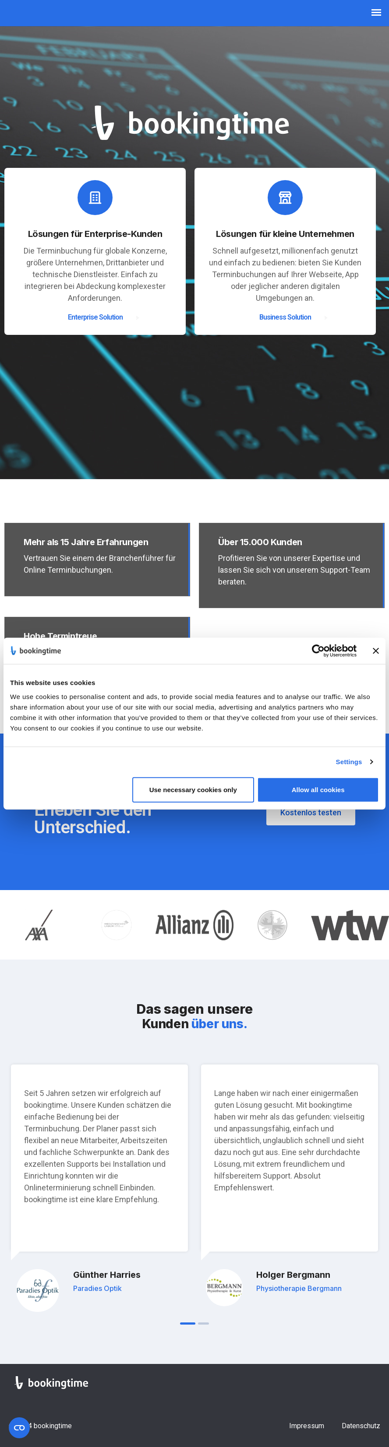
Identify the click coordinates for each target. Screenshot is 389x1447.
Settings (349, 761)
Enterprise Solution (95, 317)
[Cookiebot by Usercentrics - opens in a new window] (318, 650)
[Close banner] (376, 651)
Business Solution (285, 317)
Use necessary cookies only (193, 789)
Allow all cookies (318, 789)
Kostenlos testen (310, 812)
